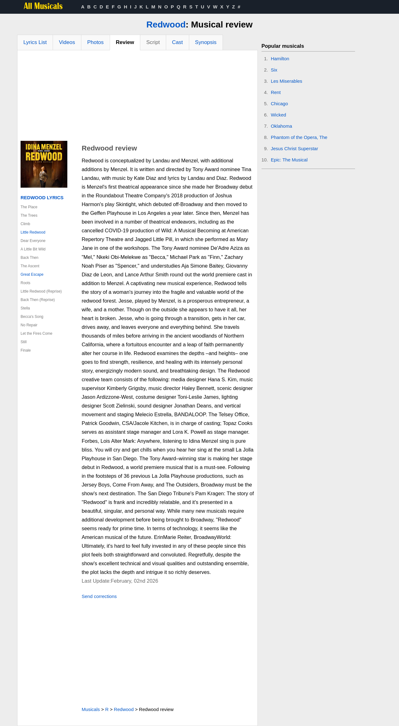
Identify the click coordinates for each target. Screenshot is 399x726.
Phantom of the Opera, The (299, 137)
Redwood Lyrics (42, 197)
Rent (276, 92)
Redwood (166, 24)
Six (274, 69)
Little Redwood (33, 232)
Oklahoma (281, 126)
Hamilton (280, 58)
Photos (95, 42)
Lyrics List (35, 42)
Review (125, 42)
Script (153, 42)
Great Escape (32, 274)
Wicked (278, 114)
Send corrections (99, 596)
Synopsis (206, 42)
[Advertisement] (137, 97)
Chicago (279, 103)
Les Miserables (286, 81)
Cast (177, 42)
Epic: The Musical (289, 159)
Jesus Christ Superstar (294, 148)
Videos (67, 42)
